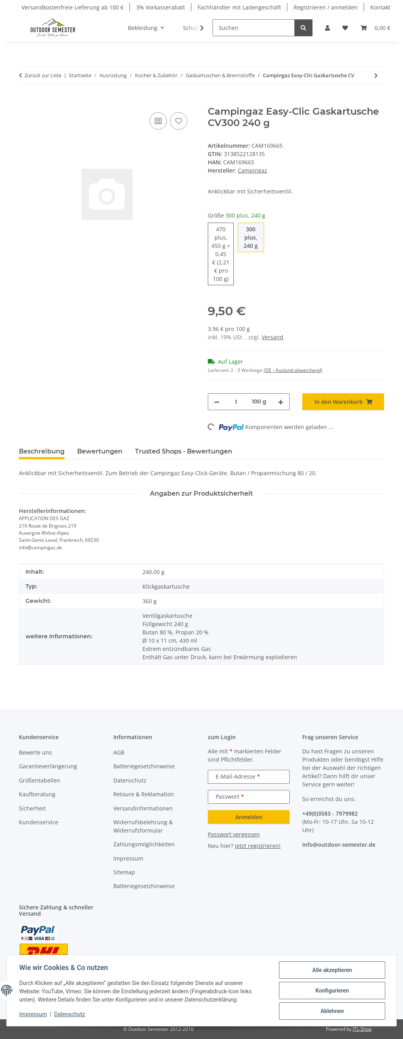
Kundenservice (38, 822)
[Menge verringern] (217, 402)
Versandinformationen (143, 808)
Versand (272, 337)
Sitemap (124, 872)
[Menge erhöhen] (280, 402)
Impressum (33, 1014)
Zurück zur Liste (42, 75)
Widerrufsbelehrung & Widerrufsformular (143, 826)
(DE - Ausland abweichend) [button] (293, 370)
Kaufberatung (37, 794)
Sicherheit (32, 808)
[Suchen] (254, 27)
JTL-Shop (362, 1029)
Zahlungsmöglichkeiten (144, 844)
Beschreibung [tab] (42, 451)
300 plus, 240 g (254, 237)
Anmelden (249, 817)
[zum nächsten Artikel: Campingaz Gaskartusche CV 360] (376, 75)
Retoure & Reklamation (143, 794)
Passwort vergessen (234, 834)
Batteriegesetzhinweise (144, 766)
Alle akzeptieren (332, 970)
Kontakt (380, 7)
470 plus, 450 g (222, 254)
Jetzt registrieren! (258, 845)
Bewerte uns (35, 752)
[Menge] (235, 402)
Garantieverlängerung (48, 766)
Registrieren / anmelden (326, 7)
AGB (118, 752)
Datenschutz (69, 1014)
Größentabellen (39, 780)
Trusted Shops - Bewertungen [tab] (183, 451)
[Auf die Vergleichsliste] (158, 121)
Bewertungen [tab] (99, 451)
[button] (327, 27)
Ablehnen (332, 1011)
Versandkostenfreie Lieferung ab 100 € (73, 7)
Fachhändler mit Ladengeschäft (239, 7)
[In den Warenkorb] (25, 101)
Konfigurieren (332, 990)
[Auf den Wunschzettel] (178, 121)
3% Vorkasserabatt (160, 7)
